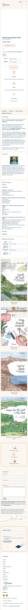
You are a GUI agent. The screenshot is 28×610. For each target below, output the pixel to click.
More (4, 64)
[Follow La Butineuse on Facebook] (7, 605)
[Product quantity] (6, 76)
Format (5, 67)
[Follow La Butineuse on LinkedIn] (4, 605)
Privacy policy (7, 548)
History (4, 569)
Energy (4, 570)
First (3, 484)
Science (4, 583)
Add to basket (14, 76)
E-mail (5, 489)
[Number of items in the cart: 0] (26, 2)
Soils (4, 574)
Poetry (4, 580)
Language (5, 71)
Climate (4, 577)
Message (6, 494)
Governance (5, 585)
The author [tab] (11, 120)
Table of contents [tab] (19, 120)
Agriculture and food (7, 576)
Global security (6, 581)
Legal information (6, 607)
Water (4, 572)
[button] (22, 4)
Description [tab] (4, 120)
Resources (5, 587)
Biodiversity (5, 589)
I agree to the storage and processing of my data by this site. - (15, 548)
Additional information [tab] (7, 122)
